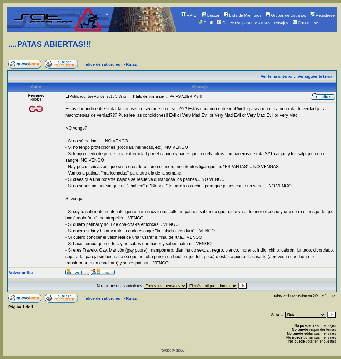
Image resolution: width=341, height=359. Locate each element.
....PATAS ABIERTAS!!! (49, 44)
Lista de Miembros (242, 15)
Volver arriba (21, 272)
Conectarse (305, 23)
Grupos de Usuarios (286, 15)
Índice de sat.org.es (101, 64)
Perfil (205, 23)
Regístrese (322, 15)
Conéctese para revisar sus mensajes (252, 23)
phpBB (180, 350)
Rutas (131, 64)
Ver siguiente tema (315, 76)
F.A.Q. (189, 15)
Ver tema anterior (277, 76)
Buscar (210, 15)
